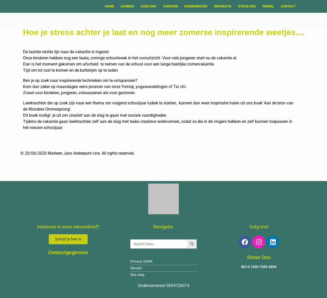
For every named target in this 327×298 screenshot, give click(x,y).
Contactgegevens (68, 252)
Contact (288, 6)
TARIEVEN (170, 6)
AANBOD (127, 6)
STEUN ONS (247, 6)
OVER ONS (148, 6)
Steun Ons (259, 257)
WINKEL (268, 6)
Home (109, 6)
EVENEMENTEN (195, 6)
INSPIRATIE (222, 6)
